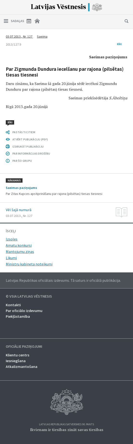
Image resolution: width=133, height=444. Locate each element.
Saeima (42, 36)
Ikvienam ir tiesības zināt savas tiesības (66, 429)
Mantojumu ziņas (20, 251)
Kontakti (13, 304)
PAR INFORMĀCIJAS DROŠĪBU (31, 153)
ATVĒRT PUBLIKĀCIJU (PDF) (30, 139)
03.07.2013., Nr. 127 (19, 36)
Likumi (11, 257)
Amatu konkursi (19, 245)
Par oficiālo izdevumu (24, 310)
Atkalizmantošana (21, 366)
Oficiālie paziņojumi (24, 346)
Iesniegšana (16, 360)
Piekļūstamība (18, 316)
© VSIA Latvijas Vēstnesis (29, 296)
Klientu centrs (17, 355)
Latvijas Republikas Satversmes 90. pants (66, 424)
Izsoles (11, 239)
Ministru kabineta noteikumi (29, 264)
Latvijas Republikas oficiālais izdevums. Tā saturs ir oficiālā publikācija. (63, 280)
